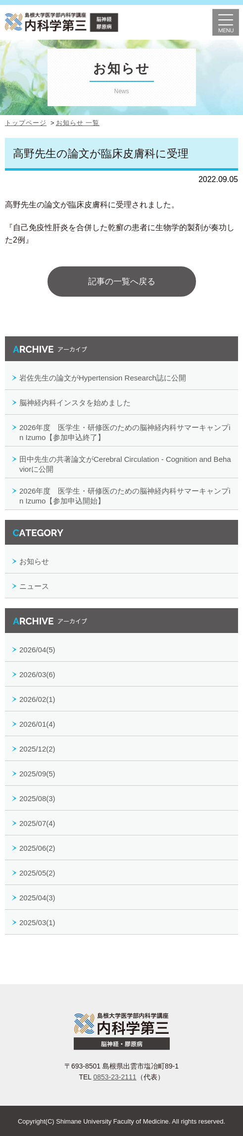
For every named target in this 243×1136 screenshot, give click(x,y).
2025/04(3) (37, 897)
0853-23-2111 (114, 1077)
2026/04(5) (37, 649)
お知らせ (34, 561)
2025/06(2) (37, 848)
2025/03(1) (37, 922)
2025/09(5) (37, 773)
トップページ (26, 122)
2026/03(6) (37, 674)
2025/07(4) (37, 823)
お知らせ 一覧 (78, 122)
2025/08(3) (37, 798)
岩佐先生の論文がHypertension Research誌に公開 (102, 378)
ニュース (34, 586)
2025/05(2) (37, 873)
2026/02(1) (37, 699)
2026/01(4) (37, 724)
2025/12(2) (37, 749)
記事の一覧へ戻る (121, 281)
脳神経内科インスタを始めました (75, 402)
